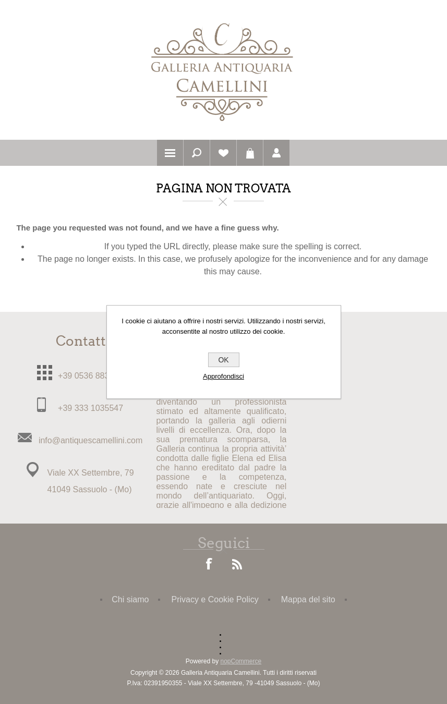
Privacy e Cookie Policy (214, 599)
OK (223, 360)
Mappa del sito (308, 599)
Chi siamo (130, 599)
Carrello (250, 153)
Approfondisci (223, 376)
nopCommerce (241, 661)
